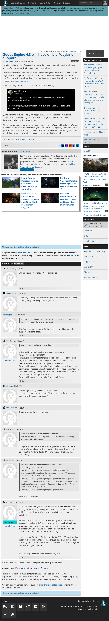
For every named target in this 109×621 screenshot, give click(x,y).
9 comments (75, 61)
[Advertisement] (54, 33)
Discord (66, 3)
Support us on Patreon (12, 8)
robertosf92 (11, 407)
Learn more (76, 51)
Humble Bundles (91, 241)
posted (31, 85)
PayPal (61, 10)
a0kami (9, 268)
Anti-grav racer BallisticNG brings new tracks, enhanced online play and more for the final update (94, 97)
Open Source (31, 139)
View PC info (10, 360)
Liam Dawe (9, 62)
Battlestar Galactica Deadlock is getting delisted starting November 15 (69, 183)
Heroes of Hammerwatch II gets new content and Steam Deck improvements (68, 199)
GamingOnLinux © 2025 (88, 601)
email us (72, 255)
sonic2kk (10, 341)
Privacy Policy (86, 606)
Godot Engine (18, 139)
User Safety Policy (91, 609)
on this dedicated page (51, 585)
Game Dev (9, 139)
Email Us (88, 151)
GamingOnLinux (18, 3)
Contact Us (45, 3)
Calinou (9, 502)
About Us (88, 272)
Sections (32, 3)
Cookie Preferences (92, 256)
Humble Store (23, 13)
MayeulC (10, 429)
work (8, 72)
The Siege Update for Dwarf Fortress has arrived (93, 111)
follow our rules (25, 252)
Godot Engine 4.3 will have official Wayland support (38, 56)
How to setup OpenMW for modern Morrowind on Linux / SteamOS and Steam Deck (95, 176)
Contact (87, 146)
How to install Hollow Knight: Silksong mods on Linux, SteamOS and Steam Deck (95, 204)
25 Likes (5, 146)
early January (21, 81)
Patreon (20, 568)
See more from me (27, 170)
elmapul (9, 386)
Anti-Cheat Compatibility (94, 251)
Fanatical (88, 230)
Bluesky (57, 3)
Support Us (89, 261)
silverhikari (11, 293)
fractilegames (9, 314)
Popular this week (92, 60)
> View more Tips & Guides (94, 215)
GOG (12, 13)
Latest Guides (90, 155)
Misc (24, 139)
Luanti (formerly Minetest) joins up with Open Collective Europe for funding (29, 183)
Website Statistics (91, 277)
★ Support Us (95, 53)
